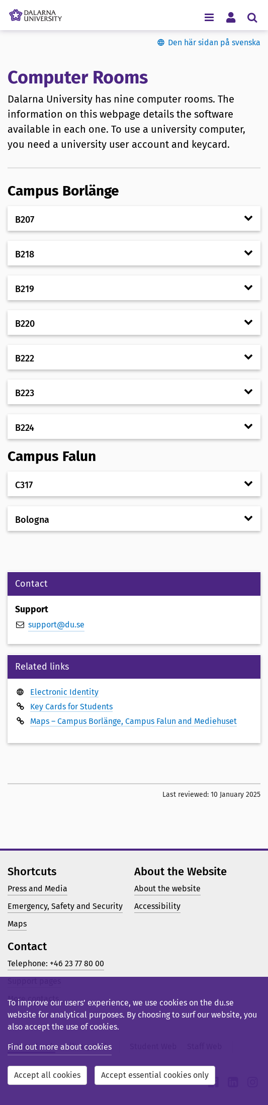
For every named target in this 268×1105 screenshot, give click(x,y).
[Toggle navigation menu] (209, 17)
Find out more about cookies (60, 1047)
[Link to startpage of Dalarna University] (35, 12)
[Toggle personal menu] (230, 17)
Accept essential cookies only (155, 1075)
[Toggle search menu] (252, 17)
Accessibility (157, 906)
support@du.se (56, 624)
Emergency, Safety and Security (65, 906)
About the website (167, 888)
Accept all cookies (47, 1075)
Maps (17, 924)
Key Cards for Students (71, 706)
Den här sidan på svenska (214, 42)
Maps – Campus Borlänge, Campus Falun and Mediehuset (133, 721)
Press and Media (37, 888)
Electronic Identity (64, 692)
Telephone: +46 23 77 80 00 (56, 963)
